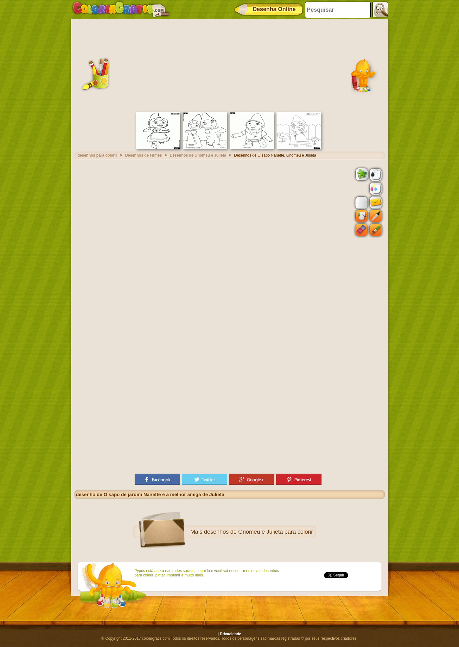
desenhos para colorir (97, 155)
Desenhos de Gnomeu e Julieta (198, 155)
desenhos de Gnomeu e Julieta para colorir (258, 532)
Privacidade (230, 634)
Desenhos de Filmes (143, 155)
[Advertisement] (229, 65)
